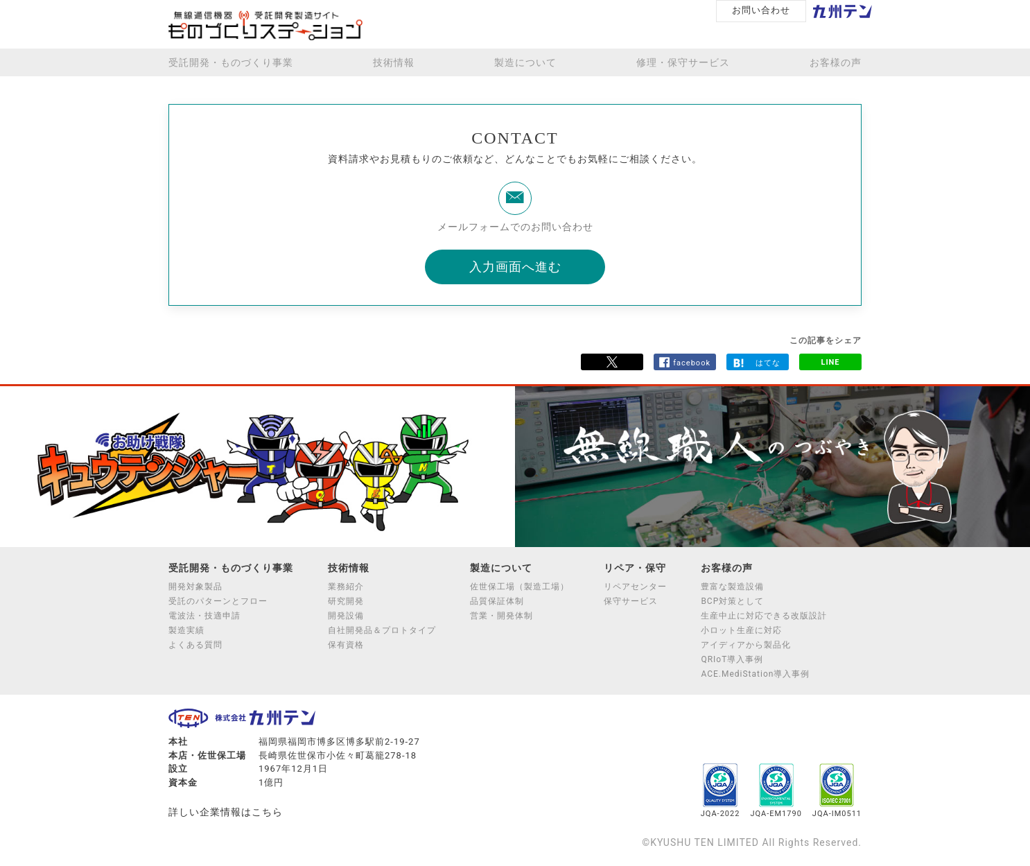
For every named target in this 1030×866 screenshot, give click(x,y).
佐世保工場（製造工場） (519, 586)
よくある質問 (195, 645)
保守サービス (631, 601)
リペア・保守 (635, 567)
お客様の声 (836, 62)
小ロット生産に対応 (741, 630)
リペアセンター (635, 586)
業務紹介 (346, 586)
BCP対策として (732, 601)
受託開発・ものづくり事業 (230, 62)
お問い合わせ (761, 10)
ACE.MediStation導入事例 (755, 674)
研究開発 (346, 601)
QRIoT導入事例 (732, 659)
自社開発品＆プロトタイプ (382, 630)
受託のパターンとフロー (218, 601)
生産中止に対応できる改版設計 (764, 616)
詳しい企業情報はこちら (225, 811)
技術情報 (393, 62)
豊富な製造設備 (732, 586)
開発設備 (346, 616)
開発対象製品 (195, 586)
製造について (525, 62)
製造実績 (186, 630)
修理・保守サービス (683, 62)
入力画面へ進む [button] (515, 266)
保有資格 (346, 645)
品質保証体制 (497, 601)
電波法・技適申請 (204, 616)
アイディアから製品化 (746, 645)
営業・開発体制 (501, 616)
